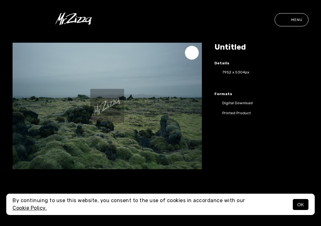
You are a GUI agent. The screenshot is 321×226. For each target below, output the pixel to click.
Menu (292, 20)
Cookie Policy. (30, 208)
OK (300, 204)
